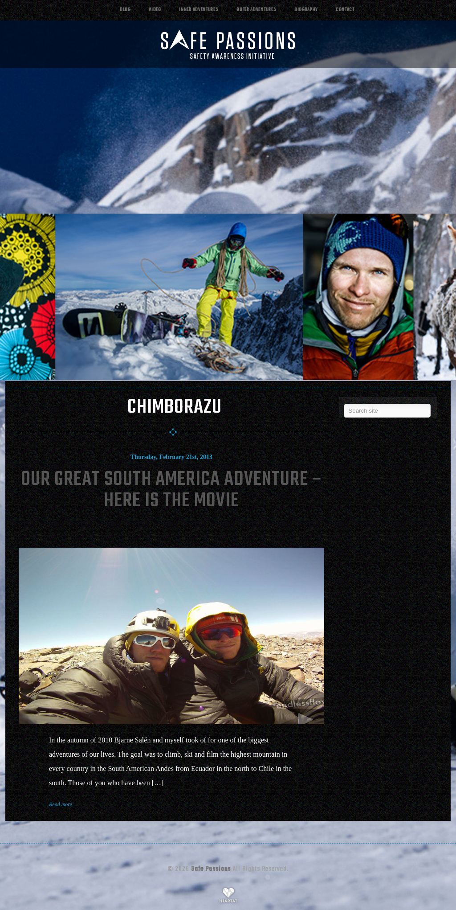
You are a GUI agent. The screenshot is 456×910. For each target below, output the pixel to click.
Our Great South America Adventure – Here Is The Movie (171, 490)
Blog (125, 10)
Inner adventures (198, 10)
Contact (345, 10)
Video (155, 10)
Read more (60, 804)
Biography (306, 10)
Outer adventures (256, 10)
